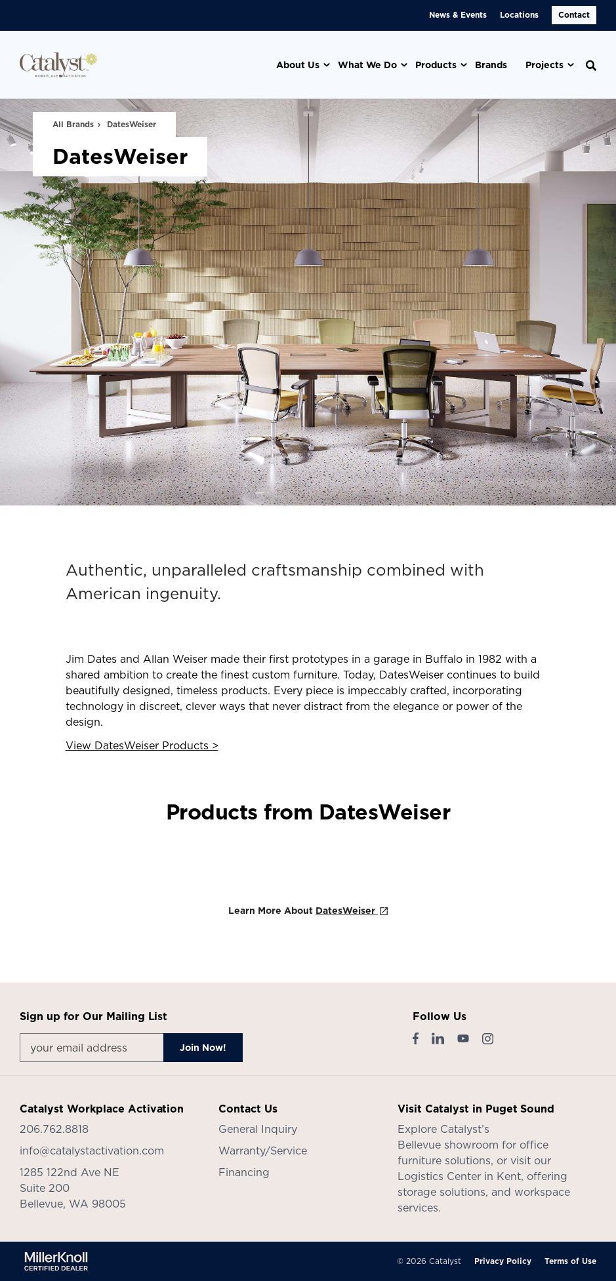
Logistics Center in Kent (459, 1176)
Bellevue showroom (448, 1144)
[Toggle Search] (591, 65)
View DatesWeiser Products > (142, 745)
